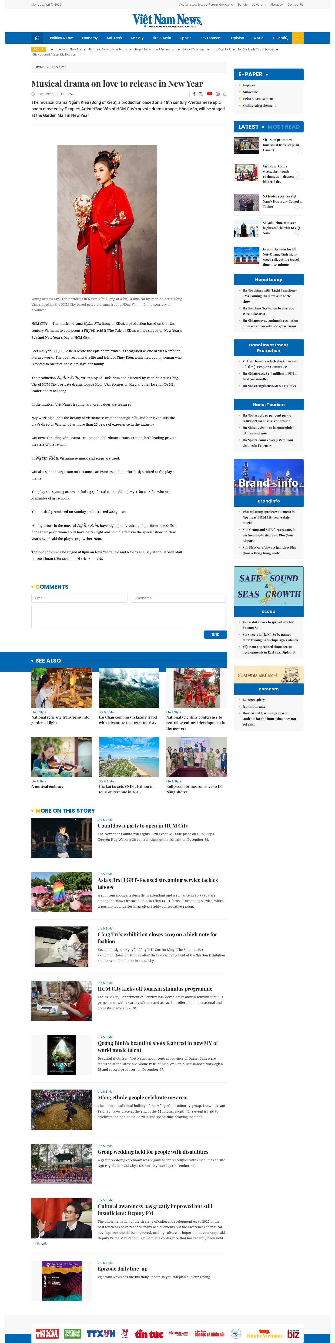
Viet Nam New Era (69, 49)
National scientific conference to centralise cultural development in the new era (195, 723)
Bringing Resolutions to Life (108, 49)
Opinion (237, 38)
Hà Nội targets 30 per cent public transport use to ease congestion (267, 418)
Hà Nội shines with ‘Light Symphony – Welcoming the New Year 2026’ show (270, 296)
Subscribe (250, 92)
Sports (185, 38)
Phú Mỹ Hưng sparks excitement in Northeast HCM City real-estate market (269, 527)
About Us (276, 5)
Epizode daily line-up (122, 1268)
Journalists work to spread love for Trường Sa (268, 642)
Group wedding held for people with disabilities (153, 1151)
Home (40, 67)
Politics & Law (61, 38)
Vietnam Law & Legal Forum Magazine (206, 5)
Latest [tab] (248, 127)
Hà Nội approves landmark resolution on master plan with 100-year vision (270, 323)
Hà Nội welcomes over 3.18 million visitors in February (268, 443)
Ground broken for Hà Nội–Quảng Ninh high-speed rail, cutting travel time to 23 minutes (281, 257)
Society (137, 38)
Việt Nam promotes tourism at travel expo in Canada (281, 145)
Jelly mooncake (254, 751)
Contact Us (296, 5)
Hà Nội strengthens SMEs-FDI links (269, 386)
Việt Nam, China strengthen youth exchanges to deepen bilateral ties (278, 174)
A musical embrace (47, 786)
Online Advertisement (259, 105)
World (258, 38)
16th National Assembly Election (53, 54)
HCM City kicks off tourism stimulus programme (155, 988)
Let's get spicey (254, 745)
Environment (211, 38)
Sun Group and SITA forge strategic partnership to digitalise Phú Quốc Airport (269, 545)
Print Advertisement (258, 98)
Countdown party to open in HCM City (143, 825)
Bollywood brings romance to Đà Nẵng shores (194, 789)
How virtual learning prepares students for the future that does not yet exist (269, 764)
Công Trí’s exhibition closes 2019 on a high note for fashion (157, 938)
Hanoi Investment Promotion (155, 49)
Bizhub (242, 5)
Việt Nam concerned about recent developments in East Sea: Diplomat (269, 666)
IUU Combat (221, 49)
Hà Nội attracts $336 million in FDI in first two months (270, 376)
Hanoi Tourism (194, 49)
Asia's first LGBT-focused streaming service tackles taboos (158, 883)
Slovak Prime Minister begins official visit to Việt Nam (281, 227)
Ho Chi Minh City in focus (255, 49)
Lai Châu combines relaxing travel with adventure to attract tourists (128, 720)
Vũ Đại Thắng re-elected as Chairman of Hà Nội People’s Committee (270, 364)
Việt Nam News (167, 20)
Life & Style (162, 38)
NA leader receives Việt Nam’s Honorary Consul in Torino (283, 201)
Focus (38, 49)
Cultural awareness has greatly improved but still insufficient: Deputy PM (155, 1209)
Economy (90, 38)
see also (48, 660)
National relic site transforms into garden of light (60, 720)
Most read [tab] (284, 127)
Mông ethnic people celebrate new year (143, 1097)
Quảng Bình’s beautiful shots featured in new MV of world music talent (158, 1046)
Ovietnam (259, 5)
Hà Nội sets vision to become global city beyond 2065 (268, 430)
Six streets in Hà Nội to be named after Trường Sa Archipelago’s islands (270, 654)
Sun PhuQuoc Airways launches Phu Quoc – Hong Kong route (269, 560)
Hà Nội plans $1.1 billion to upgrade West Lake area (268, 311)
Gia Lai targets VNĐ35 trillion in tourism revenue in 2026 (126, 789)
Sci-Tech (114, 38)
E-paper (250, 74)
